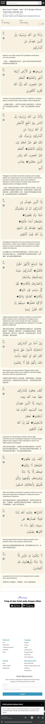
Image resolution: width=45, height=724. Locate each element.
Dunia (4, 652)
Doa (4, 642)
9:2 (4, 71)
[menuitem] (6, 23)
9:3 (4, 116)
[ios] (16, 605)
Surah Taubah (18, 14)
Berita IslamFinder (28, 663)
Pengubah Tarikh (28, 652)
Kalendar (26, 642)
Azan (4, 663)
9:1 (4, 34)
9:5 (4, 263)
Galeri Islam (27, 654)
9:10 (4, 555)
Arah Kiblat (5, 649)
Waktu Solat (6, 645)
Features (27, 640)
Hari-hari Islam (28, 649)
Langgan (22, 694)
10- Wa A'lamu (6, 23)
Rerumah (5, 14)
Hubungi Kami (27, 670)
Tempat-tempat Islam (8, 647)
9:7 (4, 390)
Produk (5, 661)
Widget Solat (6, 668)
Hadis (25, 647)
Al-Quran (11, 14)
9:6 (4, 342)
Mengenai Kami (30, 661)
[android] (28, 605)
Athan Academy (7, 665)
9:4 (4, 201)
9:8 (4, 458)
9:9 (4, 512)
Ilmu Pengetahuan (28, 657)
